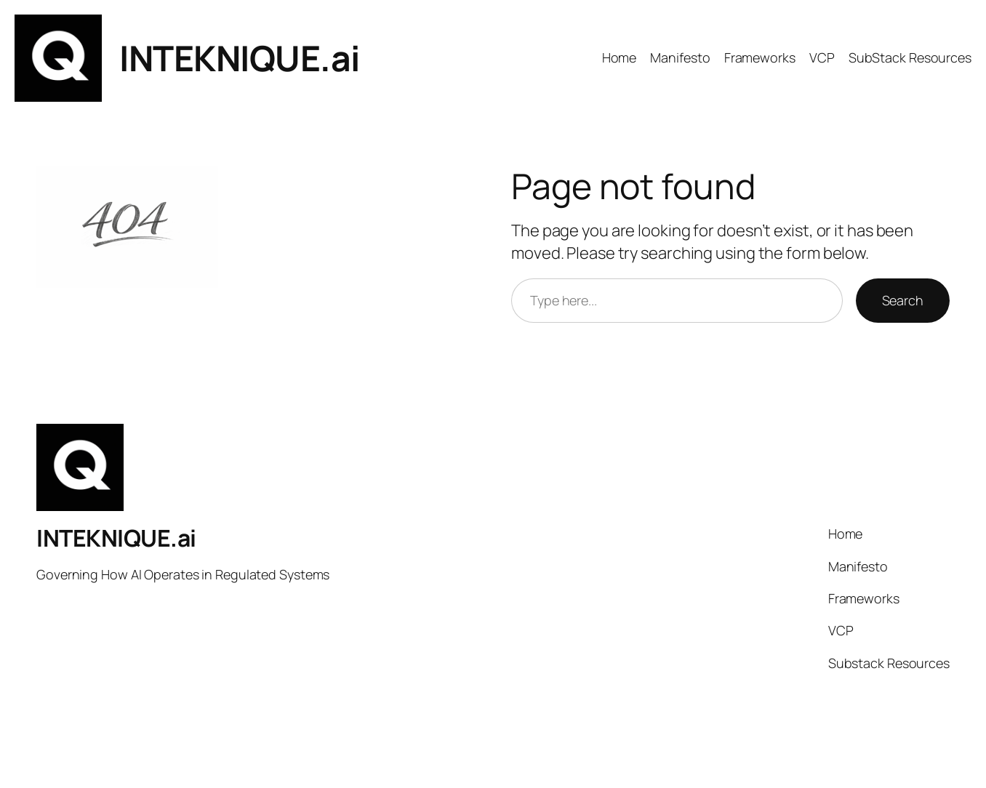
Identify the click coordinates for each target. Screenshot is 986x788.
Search (902, 300)
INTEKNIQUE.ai (239, 57)
